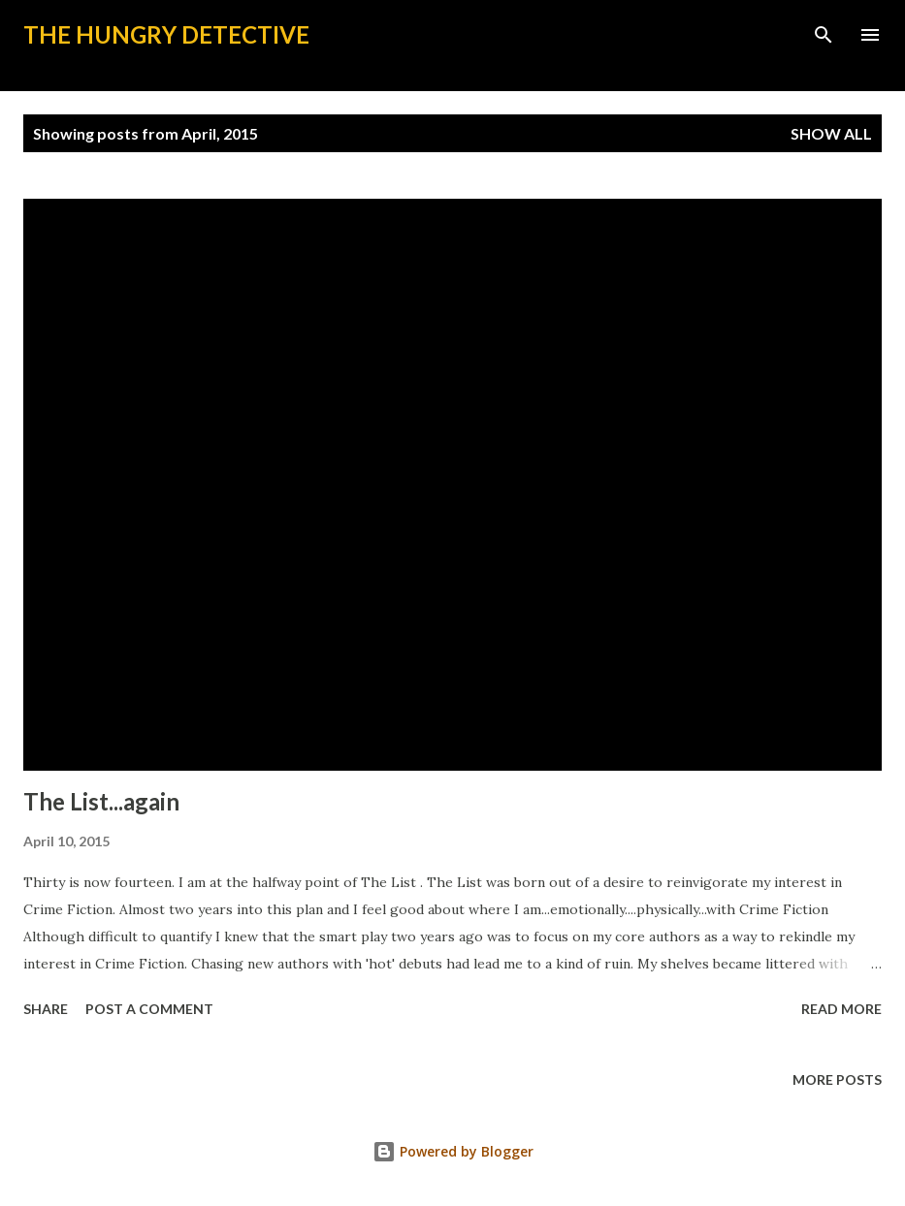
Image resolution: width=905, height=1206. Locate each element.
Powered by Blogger (452, 1151)
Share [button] (45, 1008)
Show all (831, 133)
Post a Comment (149, 1008)
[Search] (823, 35)
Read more (841, 1008)
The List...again (101, 801)
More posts (837, 1079)
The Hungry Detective (166, 34)
